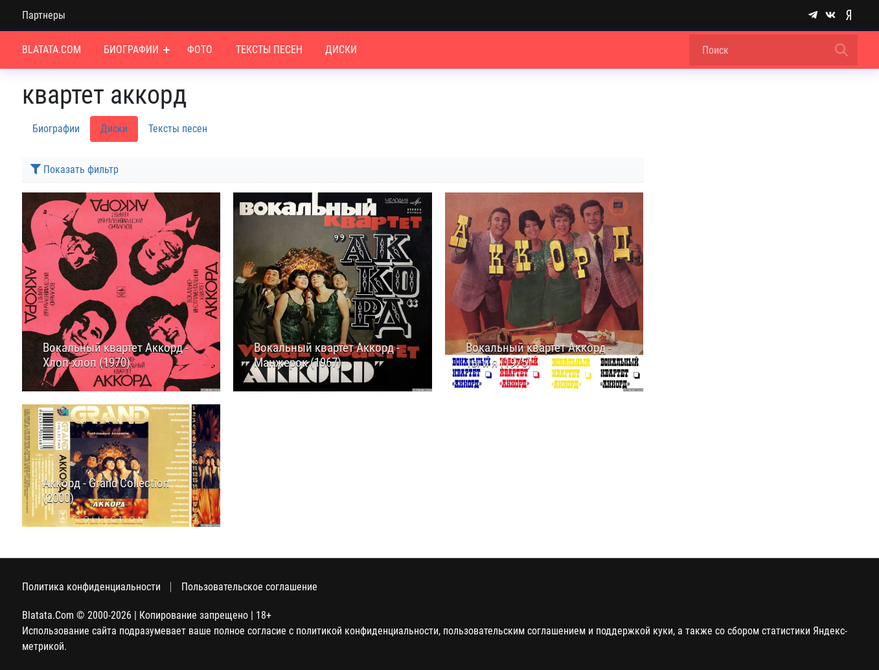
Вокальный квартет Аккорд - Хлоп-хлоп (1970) (115, 355)
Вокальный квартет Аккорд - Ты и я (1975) (538, 355)
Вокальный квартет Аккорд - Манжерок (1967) (327, 355)
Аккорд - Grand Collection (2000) (106, 490)
